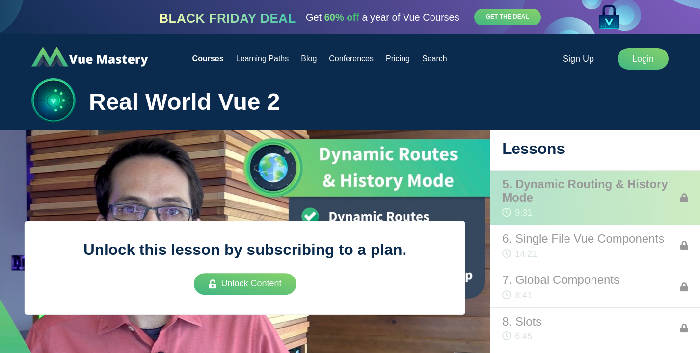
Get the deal (507, 16)
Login (643, 59)
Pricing (398, 58)
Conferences (351, 58)
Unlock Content (245, 283)
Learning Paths (262, 58)
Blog (309, 58)
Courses (208, 58)
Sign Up (578, 59)
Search (434, 58)
